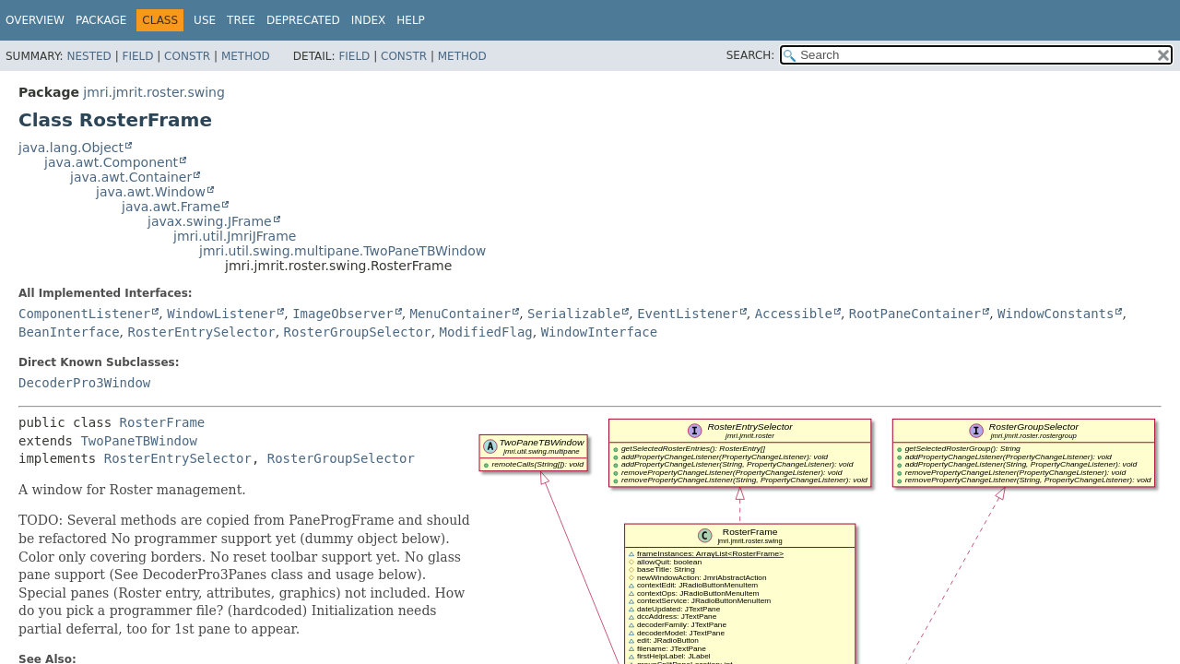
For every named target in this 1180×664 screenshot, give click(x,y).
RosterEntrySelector (201, 332)
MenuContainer (461, 313)
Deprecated (303, 20)
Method (245, 56)
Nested (88, 56)
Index (368, 20)
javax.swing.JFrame (210, 221)
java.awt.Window (151, 191)
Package (101, 20)
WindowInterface (599, 332)
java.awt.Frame (171, 206)
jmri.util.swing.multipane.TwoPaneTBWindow (342, 250)
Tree (241, 20)
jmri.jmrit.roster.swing (153, 92)
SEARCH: (750, 55)
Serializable (573, 313)
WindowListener (221, 313)
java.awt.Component (111, 162)
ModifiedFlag (486, 332)
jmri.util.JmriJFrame (234, 236)
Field (137, 56)
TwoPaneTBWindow (138, 440)
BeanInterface (69, 332)
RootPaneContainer (915, 313)
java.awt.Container (131, 177)
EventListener (687, 313)
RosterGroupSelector (357, 332)
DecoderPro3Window (84, 382)
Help (410, 20)
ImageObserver (343, 313)
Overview (35, 20)
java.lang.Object (71, 147)
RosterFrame (163, 422)
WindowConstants (1055, 313)
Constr (187, 56)
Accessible (793, 313)
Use (205, 20)
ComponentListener (84, 313)
